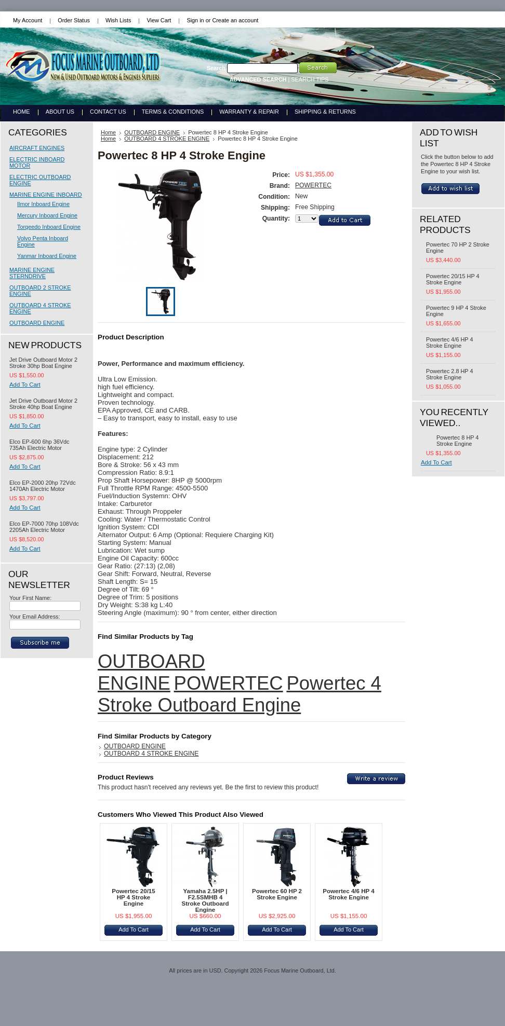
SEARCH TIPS (309, 79)
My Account (27, 20)
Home (108, 132)
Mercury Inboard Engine (47, 215)
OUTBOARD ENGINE (36, 323)
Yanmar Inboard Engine (46, 256)
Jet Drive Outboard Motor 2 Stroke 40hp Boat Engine (43, 404)
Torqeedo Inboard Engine (49, 227)
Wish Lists (118, 20)
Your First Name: (30, 598)
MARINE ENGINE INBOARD (45, 194)
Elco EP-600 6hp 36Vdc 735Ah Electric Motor (39, 445)
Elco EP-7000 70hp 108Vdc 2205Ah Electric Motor (44, 527)
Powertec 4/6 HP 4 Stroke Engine (348, 894)
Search (216, 68)
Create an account (235, 20)
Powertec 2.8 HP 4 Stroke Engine (449, 374)
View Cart (159, 20)
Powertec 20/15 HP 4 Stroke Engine (133, 897)
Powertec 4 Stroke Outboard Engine (239, 694)
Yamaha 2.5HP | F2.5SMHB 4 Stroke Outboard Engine (205, 900)
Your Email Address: (34, 616)
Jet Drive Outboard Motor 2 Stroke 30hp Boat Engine (43, 363)
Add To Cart (25, 384)
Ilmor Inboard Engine (43, 204)
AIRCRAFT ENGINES (36, 148)
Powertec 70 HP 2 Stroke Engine (457, 247)
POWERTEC (313, 185)
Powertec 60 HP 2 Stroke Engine (277, 894)
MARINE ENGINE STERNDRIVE (32, 273)
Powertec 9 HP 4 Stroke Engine (456, 311)
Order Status (74, 20)
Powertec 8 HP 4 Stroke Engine (457, 440)
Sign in (195, 20)
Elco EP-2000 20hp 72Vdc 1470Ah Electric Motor (42, 486)
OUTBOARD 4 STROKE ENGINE (166, 138)
